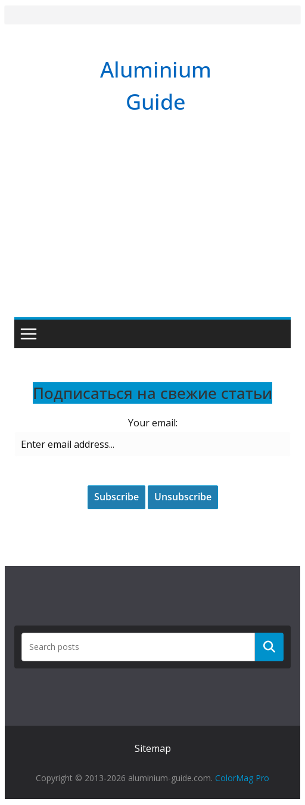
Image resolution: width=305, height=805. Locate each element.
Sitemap (153, 748)
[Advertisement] (153, 227)
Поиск (269, 646)
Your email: (153, 422)
